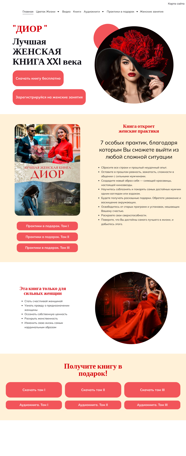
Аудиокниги (94, 11)
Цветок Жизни (48, 11)
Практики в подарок (123, 11)
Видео (66, 11)
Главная (28, 11)
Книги (77, 11)
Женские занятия (151, 11)
